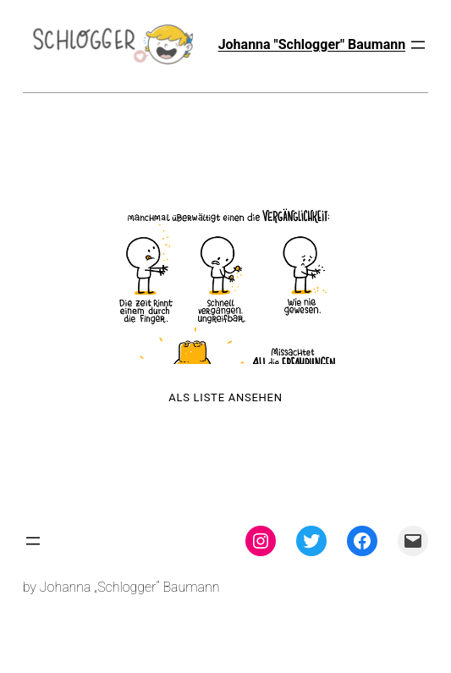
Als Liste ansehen (225, 397)
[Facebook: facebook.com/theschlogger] (362, 541)
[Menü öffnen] (418, 45)
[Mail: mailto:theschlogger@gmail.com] (413, 541)
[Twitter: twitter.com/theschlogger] (311, 541)
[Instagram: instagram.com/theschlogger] (260, 541)
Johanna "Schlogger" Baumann (312, 44)
